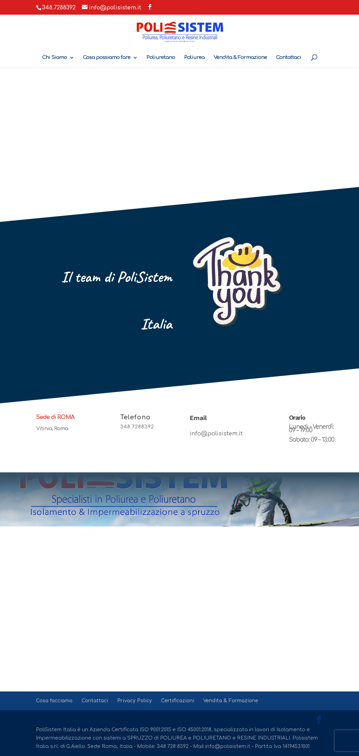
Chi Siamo (54, 57)
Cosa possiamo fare (106, 57)
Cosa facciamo (54, 700)
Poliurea (194, 57)
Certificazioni (177, 700)
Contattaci (288, 57)
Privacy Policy (134, 700)
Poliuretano (160, 57)
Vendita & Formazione (240, 57)
